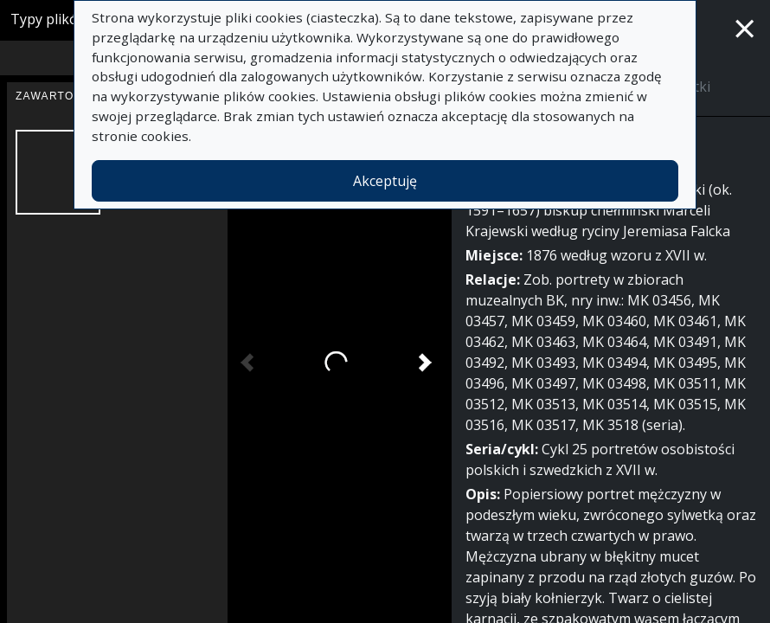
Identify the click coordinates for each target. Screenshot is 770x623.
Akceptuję (385, 180)
